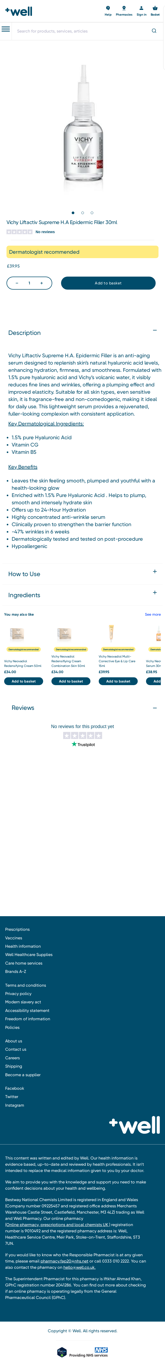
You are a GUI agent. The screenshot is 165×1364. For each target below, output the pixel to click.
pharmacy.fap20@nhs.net (64, 1261)
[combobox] (88, 31)
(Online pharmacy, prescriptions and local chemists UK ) (57, 1224)
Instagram (14, 1105)
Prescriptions (17, 929)
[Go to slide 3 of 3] (92, 213)
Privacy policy (18, 993)
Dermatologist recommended (24, 649)
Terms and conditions (25, 985)
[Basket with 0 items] (108, 11)
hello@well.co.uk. (79, 1267)
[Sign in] (142, 11)
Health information (23, 946)
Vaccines (13, 937)
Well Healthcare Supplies (28, 954)
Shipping (13, 1066)
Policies (12, 1027)
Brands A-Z (15, 971)
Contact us (15, 1049)
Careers (12, 1057)
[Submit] (154, 31)
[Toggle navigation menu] (5, 29)
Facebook (14, 1088)
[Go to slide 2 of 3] (82, 213)
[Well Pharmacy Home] (20, 11)
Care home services (23, 963)
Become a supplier (23, 1074)
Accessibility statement (27, 1010)
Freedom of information (27, 1018)
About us (13, 1040)
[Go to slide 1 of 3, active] (73, 213)
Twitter (11, 1096)
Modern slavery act (23, 1001)
